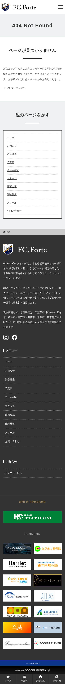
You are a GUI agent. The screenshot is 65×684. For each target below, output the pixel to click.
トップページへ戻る (14, 88)
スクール (12, 202)
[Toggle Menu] (60, 7)
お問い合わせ (14, 210)
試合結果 (12, 154)
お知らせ (12, 146)
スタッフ (12, 178)
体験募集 (12, 194)
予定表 (10, 162)
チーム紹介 (13, 170)
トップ (10, 138)
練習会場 (12, 186)
